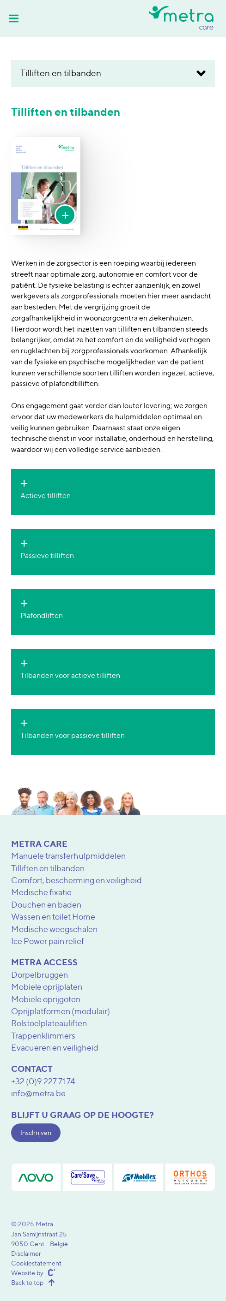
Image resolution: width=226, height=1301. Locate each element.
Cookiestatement (36, 1263)
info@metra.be (38, 1093)
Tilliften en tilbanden (48, 868)
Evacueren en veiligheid (54, 1047)
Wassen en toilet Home (53, 916)
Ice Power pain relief (47, 941)
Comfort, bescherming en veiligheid (76, 880)
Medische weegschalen (54, 929)
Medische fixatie (41, 892)
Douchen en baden (46, 904)
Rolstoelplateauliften (49, 1023)
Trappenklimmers (43, 1035)
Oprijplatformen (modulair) (60, 1011)
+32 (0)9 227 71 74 (43, 1081)
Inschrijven (35, 1132)
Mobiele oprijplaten (46, 987)
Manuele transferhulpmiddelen (68, 856)
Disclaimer (26, 1253)
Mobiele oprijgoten (45, 999)
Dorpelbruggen (39, 975)
